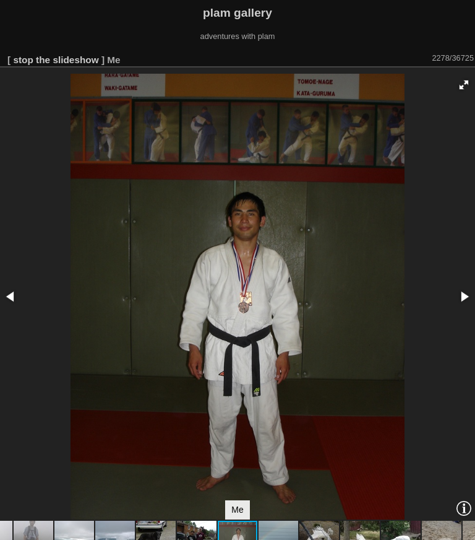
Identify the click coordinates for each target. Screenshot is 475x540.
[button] (464, 85)
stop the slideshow (55, 59)
